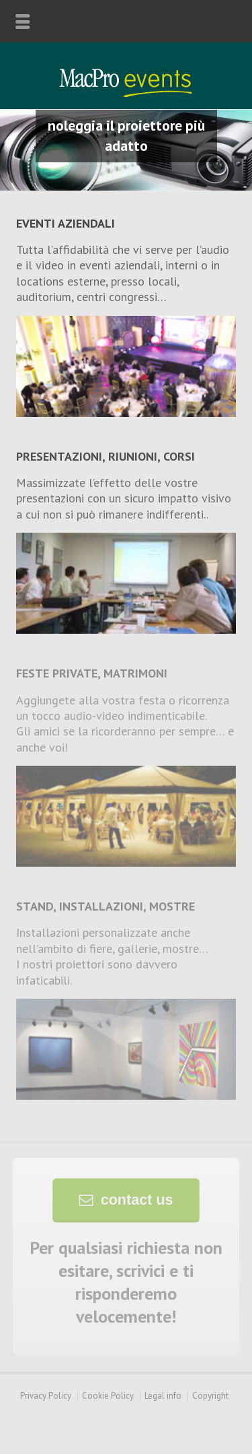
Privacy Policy (45, 1395)
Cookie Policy (108, 1395)
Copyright (210, 1395)
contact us (135, 1200)
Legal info (162, 1395)
